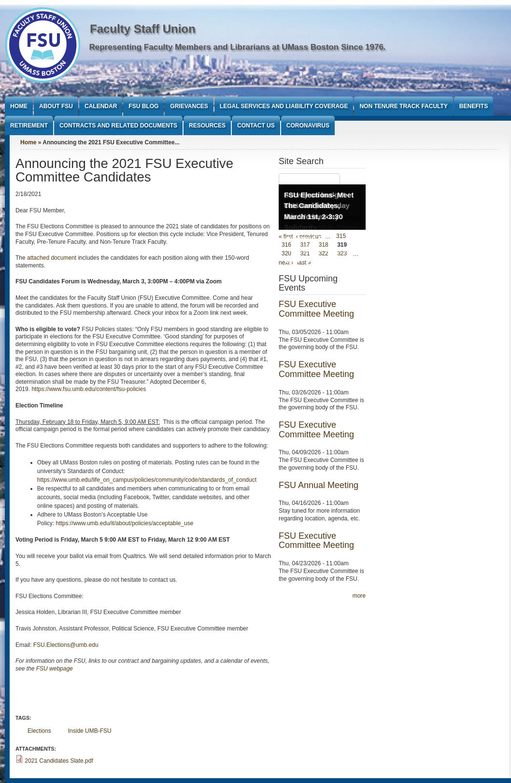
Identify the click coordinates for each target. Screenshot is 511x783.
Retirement (29, 125)
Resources (207, 125)
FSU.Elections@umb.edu (66, 645)
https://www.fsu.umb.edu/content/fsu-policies (88, 389)
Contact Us (256, 125)
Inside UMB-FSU (90, 730)
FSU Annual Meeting (318, 485)
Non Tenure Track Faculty (403, 106)
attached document (51, 257)
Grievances (189, 106)
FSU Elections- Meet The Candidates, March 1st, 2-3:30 (319, 206)
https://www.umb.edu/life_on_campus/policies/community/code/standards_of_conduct (146, 479)
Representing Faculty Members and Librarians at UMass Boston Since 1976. (237, 47)
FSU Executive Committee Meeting (316, 309)
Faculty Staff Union (143, 28)
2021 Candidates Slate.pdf (59, 760)
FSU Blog (143, 106)
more (359, 595)
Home (19, 106)
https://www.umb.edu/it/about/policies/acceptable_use (124, 523)
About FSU (56, 106)
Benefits (473, 106)
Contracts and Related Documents (118, 125)
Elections (39, 730)
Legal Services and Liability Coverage (284, 106)
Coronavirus (307, 125)
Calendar (101, 106)
